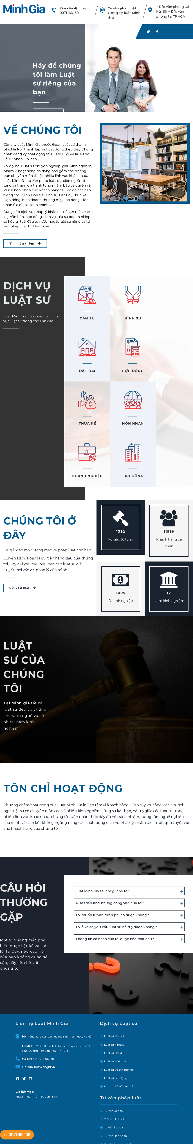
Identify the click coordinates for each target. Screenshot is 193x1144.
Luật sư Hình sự (114, 992)
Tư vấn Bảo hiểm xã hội (119, 1109)
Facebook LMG (29, 1141)
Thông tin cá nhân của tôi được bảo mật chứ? (114, 887)
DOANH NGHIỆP (85, 424)
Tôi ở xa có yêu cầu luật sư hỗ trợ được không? (116, 875)
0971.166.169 (69, 13)
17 (169, 540)
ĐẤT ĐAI (171, 319)
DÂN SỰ (85, 319)
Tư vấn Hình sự (114, 1067)
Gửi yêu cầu (22, 535)
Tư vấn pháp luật (122, 8)
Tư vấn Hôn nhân (115, 1083)
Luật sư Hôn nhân (116, 1009)
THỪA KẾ (128, 371)
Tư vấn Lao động (115, 1100)
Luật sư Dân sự (114, 984)
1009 (121, 540)
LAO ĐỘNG (128, 424)
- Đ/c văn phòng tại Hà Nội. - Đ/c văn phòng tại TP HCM (172, 12)
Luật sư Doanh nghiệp (119, 1017)
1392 (120, 479)
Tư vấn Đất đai (113, 1075)
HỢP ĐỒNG (86, 371)
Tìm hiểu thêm (25, 244)
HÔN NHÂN (171, 371)
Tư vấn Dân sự (113, 1058)
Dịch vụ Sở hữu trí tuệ (118, 1034)
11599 (169, 479)
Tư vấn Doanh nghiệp (118, 1092)
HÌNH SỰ (128, 319)
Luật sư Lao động (115, 1026)
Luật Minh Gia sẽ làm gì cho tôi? (102, 839)
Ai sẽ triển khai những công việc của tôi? (109, 851)
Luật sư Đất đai (114, 1001)
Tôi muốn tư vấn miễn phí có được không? (112, 863)
